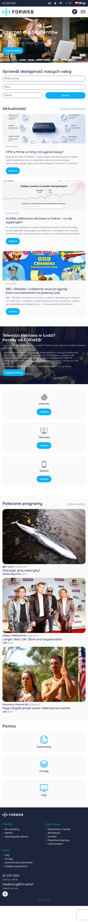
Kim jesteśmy (12, 829)
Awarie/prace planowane (19, 862)
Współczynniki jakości (16, 836)
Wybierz (44, 411)
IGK (48, 899)
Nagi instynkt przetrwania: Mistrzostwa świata (36, 708)
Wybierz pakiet (14, 372)
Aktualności (54, 832)
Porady (9, 858)
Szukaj (65, 95)
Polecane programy (58, 840)
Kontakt (52, 836)
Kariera (9, 832)
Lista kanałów (55, 843)
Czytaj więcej (13, 50)
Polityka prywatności (16, 866)
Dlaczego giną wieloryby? (21, 570)
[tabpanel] (44, 40)
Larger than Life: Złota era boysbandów (32, 639)
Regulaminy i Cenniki (59, 829)
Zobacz (12, 170)
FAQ (7, 855)
